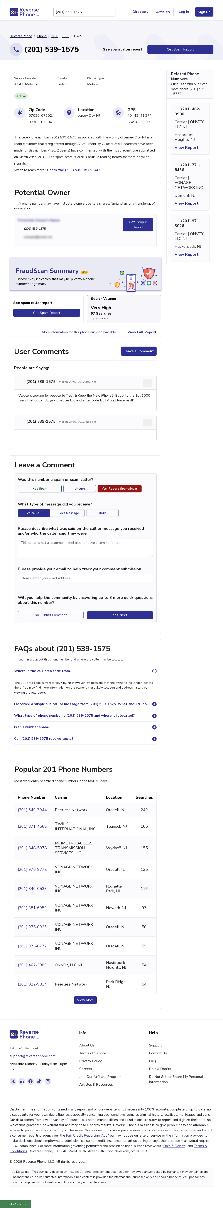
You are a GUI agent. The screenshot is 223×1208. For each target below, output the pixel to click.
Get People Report (138, 225)
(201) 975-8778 (32, 869)
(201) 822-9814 (32, 984)
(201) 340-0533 (32, 888)
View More (85, 1000)
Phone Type (95, 78)
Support (155, 1045)
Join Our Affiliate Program (100, 1076)
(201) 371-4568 (32, 826)
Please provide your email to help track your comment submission (79, 569)
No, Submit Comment (51, 615)
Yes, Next (120, 615)
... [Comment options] (147, 383)
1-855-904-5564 (24, 1048)
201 (54, 36)
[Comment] (85, 548)
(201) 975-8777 (32, 946)
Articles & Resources (96, 1084)
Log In (184, 11)
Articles (163, 12)
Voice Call (34, 513)
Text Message (68, 513)
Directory (142, 11)
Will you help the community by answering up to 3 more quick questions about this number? (85, 600)
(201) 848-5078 (32, 848)
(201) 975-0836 (32, 927)
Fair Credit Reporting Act (86, 1135)
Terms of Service (92, 1053)
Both (102, 513)
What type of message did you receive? (55, 504)
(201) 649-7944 (32, 809)
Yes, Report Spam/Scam (119, 489)
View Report (190, 147)
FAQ (152, 1061)
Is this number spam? (32, 727)
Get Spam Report (180, 49)
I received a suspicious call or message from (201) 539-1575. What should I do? (81, 704)
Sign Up (204, 12)
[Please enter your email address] (85, 578)
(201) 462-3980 (32, 965)
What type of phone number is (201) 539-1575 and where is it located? (74, 715)
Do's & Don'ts (160, 1068)
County (62, 78)
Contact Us (158, 1053)
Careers (85, 1068)
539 (65, 36)
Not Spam (39, 489)
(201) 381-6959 (32, 907)
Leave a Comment (139, 351)
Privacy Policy (90, 1061)
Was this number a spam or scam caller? (58, 479)
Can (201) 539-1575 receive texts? (43, 738)
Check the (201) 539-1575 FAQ (73, 170)
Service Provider (25, 78)
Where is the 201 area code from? (43, 671)
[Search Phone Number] (110, 12)
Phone (42, 36)
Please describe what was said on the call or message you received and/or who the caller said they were (81, 531)
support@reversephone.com (33, 1056)
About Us (87, 1045)
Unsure (79, 489)
